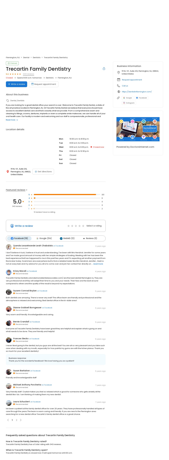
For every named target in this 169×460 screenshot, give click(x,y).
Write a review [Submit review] (16, 84)
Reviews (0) (90, 238)
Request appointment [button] (132, 79)
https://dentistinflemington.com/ (137, 91)
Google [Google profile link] (127, 98)
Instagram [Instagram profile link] (128, 103)
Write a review (24, 226)
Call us (125, 85)
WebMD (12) (67, 238)
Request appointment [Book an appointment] (43, 84)
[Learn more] (138, 129)
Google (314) (44, 238)
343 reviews (28, 74)
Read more (12, 120)
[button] (21, 420)
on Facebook (58, 246)
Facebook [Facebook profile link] (141, 98)
